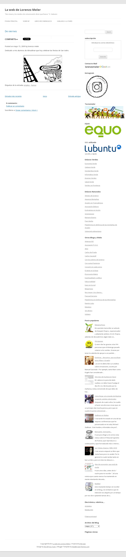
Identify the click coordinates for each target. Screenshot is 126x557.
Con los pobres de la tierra (94, 260)
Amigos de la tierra (91, 196)
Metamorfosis (100, 325)
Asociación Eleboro (92, 206)
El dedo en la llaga (91, 270)
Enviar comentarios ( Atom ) (27, 110)
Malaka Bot (89, 510)
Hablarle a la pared (64, 21)
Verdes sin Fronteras (92, 185)
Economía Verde (91, 163)
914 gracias (99, 341)
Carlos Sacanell (90, 256)
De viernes (11, 31)
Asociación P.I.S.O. (91, 245)
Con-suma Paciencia (92, 263)
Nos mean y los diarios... (94, 292)
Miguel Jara (89, 289)
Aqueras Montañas (92, 199)
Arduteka (88, 506)
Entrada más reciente (13, 96)
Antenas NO (89, 241)
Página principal (11, 21)
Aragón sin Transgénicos (94, 203)
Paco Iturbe (89, 221)
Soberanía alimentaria (93, 231)
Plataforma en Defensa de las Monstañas (100, 300)
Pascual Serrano (91, 296)
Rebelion (88, 307)
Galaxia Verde (90, 167)
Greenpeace (89, 214)
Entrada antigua (74, 96)
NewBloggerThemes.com (80, 547)
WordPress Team (50, 547)
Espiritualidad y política (93, 278)
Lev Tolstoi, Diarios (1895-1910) (106, 448)
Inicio (45, 96)
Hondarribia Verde (91, 171)
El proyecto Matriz (91, 274)
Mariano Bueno (90, 217)
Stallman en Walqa (102, 415)
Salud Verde (89, 182)
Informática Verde (91, 174)
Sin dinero (88, 311)
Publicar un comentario (15, 106)
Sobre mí (26, 21)
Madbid (97, 484)
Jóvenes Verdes (90, 178)
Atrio (86, 249)
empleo (27, 85)
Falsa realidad (90, 281)
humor (33, 85)
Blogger (83, 544)
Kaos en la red (90, 285)
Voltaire (88, 314)
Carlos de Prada (91, 252)
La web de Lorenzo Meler (23, 10)
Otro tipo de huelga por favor (105, 377)
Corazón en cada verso (93, 267)
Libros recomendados (43, 21)
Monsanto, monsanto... (103, 432)
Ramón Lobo (89, 303)
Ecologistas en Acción (92, 210)
